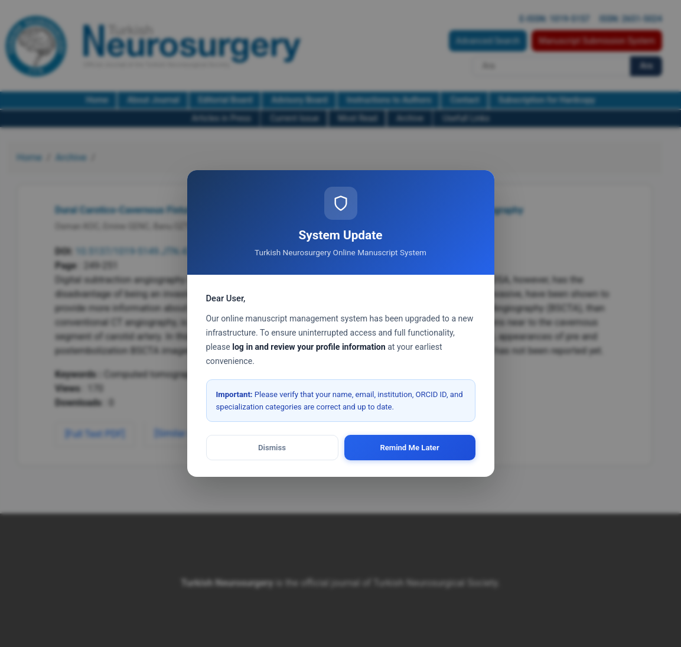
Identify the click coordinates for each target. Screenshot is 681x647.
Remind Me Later (409, 447)
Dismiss (272, 447)
